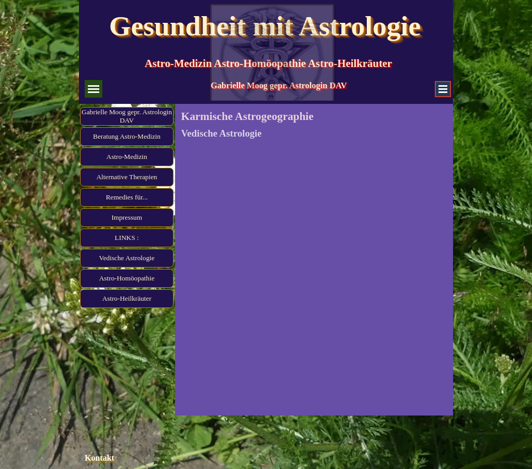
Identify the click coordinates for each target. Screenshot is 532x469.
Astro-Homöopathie (127, 278)
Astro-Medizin (127, 156)
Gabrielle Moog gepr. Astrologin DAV (127, 116)
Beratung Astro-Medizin (127, 136)
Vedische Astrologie (127, 258)
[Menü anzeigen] (443, 89)
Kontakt (99, 457)
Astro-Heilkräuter (127, 298)
